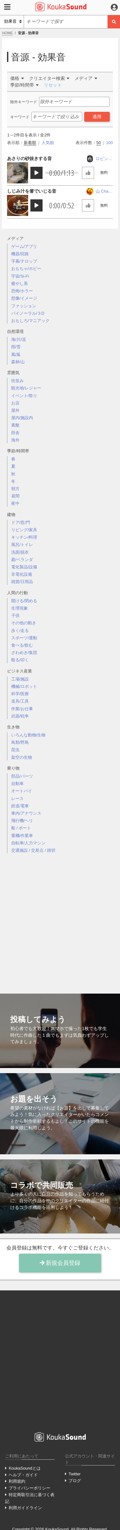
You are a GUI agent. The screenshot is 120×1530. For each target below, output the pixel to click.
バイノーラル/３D (27, 313)
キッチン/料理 (24, 537)
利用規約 (17, 1481)
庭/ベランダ (22, 559)
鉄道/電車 (20, 805)
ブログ (74, 1480)
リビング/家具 (24, 529)
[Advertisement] (60, 918)
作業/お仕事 (22, 708)
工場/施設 (20, 679)
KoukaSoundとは (24, 1468)
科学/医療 (20, 693)
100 (109, 142)
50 (98, 142)
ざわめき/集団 (24, 652)
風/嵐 (16, 354)
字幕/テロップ (24, 261)
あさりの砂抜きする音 (29, 158)
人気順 (48, 142)
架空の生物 (21, 757)
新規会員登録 (60, 1263)
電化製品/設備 (24, 567)
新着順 (30, 142)
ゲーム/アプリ (24, 246)
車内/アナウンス (26, 813)
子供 (15, 615)
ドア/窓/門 (20, 522)
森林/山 (18, 361)
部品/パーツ (22, 776)
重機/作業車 (22, 835)
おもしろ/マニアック (30, 320)
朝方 (15, 488)
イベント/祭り (24, 395)
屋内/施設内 (22, 417)
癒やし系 (19, 283)
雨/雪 (16, 346)
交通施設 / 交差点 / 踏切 (33, 850)
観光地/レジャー (26, 388)
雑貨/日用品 (22, 581)
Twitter (74, 1474)
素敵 (15, 425)
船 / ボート (21, 828)
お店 (15, 403)
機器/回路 (20, 253)
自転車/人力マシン (28, 843)
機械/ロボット (24, 686)
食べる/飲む (22, 645)
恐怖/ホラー (22, 290)
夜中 (15, 503)
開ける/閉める (24, 600)
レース (17, 798)
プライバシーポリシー (29, 1488)
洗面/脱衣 (20, 552)
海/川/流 (18, 339)
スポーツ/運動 (24, 637)
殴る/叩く (20, 659)
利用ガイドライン (25, 1507)
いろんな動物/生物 (28, 735)
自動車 (17, 783)
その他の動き (23, 622)
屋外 (15, 410)
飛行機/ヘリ (22, 820)
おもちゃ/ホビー (26, 268)
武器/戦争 (20, 716)
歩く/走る (20, 630)
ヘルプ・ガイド (23, 1474)
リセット (53, 85)
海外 (15, 440)
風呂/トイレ (22, 544)
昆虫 (15, 749)
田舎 (15, 432)
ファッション (23, 306)
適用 (96, 116)
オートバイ (21, 790)
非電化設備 (21, 574)
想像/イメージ (24, 298)
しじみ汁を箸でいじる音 (31, 191)
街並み (17, 380)
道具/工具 (20, 701)
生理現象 (19, 608)
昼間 (15, 496)
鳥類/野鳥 (20, 742)
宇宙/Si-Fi (20, 276)
